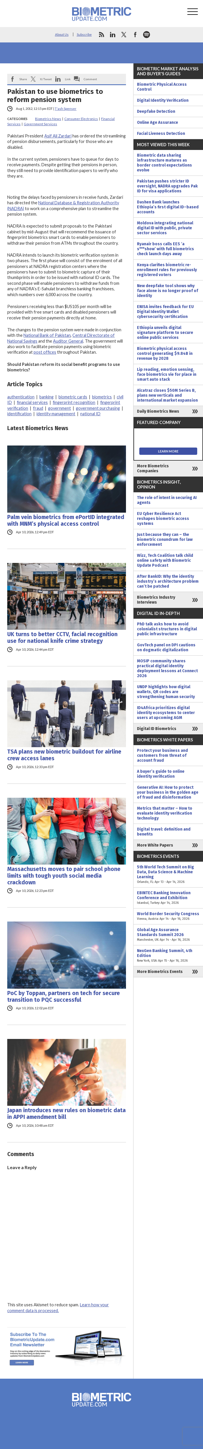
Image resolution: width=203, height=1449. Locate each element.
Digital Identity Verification (163, 100)
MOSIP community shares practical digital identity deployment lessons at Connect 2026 (167, 668)
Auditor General (68, 341)
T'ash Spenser (65, 108)
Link (68, 79)
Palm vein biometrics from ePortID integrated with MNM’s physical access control (65, 520)
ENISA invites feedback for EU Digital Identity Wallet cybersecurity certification (165, 311)
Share (23, 79)
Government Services (40, 124)
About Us (62, 34)
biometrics (102, 396)
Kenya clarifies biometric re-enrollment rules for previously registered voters (167, 269)
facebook (135, 34)
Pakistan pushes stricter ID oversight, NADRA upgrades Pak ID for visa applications (167, 186)
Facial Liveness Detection (161, 133)
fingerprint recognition (74, 402)
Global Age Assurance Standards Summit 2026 (168, 934)
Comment (90, 79)
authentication (20, 396)
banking (46, 396)
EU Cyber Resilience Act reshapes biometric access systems (163, 518)
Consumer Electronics (81, 119)
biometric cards (72, 396)
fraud (38, 408)
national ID (90, 413)
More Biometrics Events (160, 971)
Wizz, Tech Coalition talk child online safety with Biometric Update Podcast (165, 560)
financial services (32, 402)
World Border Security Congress (168, 916)
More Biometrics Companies (153, 468)
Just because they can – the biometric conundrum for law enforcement (165, 539)
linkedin (112, 34)
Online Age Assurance (157, 122)
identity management (55, 413)
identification (19, 413)
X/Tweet (46, 79)
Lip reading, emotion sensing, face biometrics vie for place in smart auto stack (166, 374)
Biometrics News (48, 119)
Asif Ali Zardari (58, 135)
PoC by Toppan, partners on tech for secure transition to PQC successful (63, 996)
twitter (124, 34)
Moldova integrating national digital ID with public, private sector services (165, 228)
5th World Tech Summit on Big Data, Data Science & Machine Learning (168, 874)
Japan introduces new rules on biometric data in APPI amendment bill (66, 1113)
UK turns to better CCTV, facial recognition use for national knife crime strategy (62, 637)
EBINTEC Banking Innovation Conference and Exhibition (168, 897)
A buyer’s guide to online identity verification (160, 774)
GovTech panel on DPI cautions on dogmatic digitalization (166, 647)
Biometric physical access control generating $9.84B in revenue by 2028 (165, 353)
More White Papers (155, 845)
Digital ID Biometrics (156, 728)
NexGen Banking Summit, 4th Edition (168, 955)
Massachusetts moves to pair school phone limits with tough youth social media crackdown (63, 876)
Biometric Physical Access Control (162, 87)
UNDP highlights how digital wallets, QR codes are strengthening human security (166, 691)
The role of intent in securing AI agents (167, 500)
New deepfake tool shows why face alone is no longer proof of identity (167, 290)
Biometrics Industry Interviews (156, 600)
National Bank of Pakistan (47, 335)
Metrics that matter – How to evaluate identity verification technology (164, 813)
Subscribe (84, 34)
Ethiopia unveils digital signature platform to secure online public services (165, 332)
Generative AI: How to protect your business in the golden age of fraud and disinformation (167, 792)
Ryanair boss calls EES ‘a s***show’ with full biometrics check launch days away (165, 249)
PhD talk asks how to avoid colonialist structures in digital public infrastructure (167, 629)
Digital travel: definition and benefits (164, 832)
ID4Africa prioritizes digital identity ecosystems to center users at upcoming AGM (166, 712)
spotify (146, 34)
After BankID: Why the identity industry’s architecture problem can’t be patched (168, 581)
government (59, 408)
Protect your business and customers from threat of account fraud (162, 755)
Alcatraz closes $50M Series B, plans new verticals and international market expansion (167, 395)
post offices (45, 352)
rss (101, 34)
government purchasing (98, 408)
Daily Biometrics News (158, 411)
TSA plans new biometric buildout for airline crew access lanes (64, 755)
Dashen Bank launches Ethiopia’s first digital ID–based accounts (168, 207)
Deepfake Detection (156, 111)
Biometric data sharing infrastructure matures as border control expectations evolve (164, 163)
